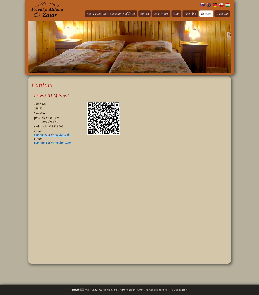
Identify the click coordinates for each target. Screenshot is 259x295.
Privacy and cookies (156, 289)
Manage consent (178, 289)
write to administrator (131, 289)
